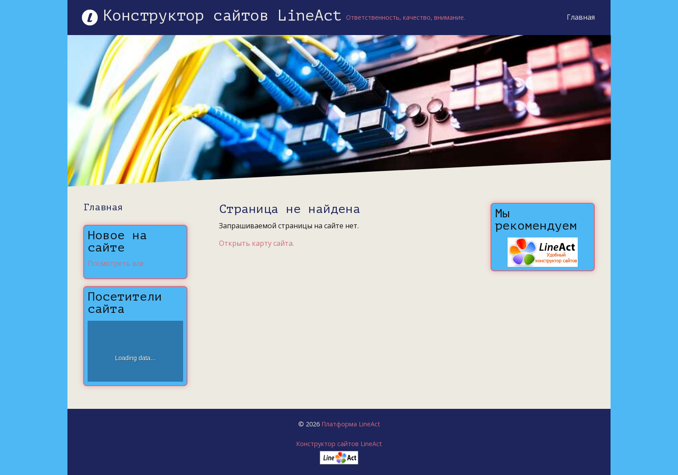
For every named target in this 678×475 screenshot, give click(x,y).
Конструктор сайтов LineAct (339, 444)
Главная (581, 17)
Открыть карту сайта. (256, 243)
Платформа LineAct (350, 424)
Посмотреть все (116, 263)
